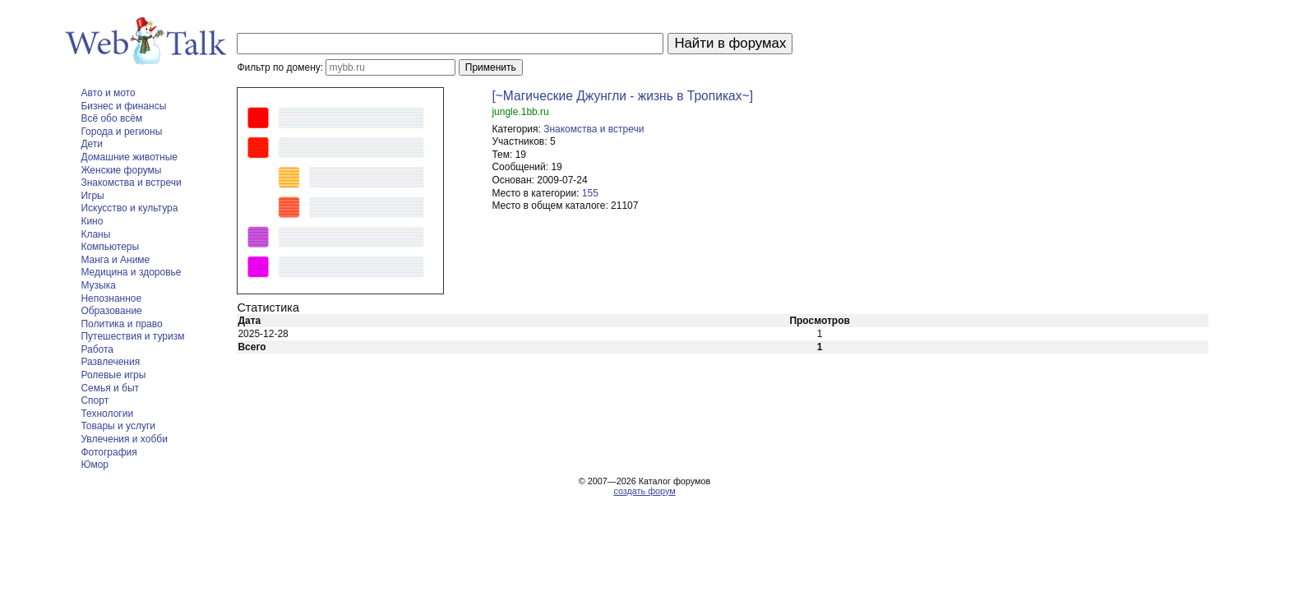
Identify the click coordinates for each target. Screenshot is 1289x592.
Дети (92, 144)
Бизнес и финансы (123, 106)
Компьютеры (110, 246)
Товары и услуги (118, 426)
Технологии (107, 413)
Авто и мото (108, 93)
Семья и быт (110, 388)
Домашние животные (129, 157)
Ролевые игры (113, 375)
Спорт (95, 400)
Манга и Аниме (115, 260)
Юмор (95, 464)
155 (590, 193)
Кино (92, 221)
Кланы (95, 234)
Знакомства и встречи (131, 182)
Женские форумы (121, 170)
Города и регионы (121, 131)
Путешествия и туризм (132, 336)
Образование (111, 311)
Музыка (98, 285)
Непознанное (111, 298)
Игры (92, 195)
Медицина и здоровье (131, 272)
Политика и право (121, 324)
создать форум (644, 491)
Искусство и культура (129, 208)
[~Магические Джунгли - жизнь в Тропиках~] (622, 96)
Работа (97, 349)
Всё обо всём (111, 118)
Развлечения (110, 362)
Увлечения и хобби (124, 439)
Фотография (108, 452)
